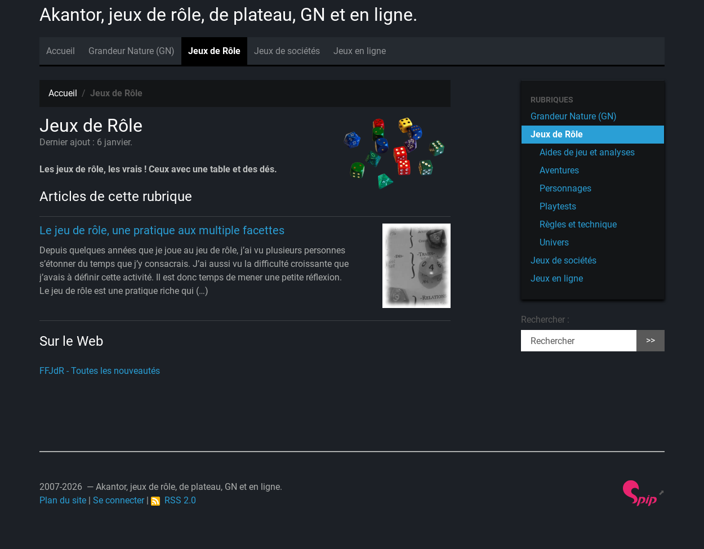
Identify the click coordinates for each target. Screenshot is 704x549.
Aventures (559, 170)
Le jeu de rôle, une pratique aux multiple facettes (161, 230)
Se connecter (118, 500)
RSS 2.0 (173, 500)
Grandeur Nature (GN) (131, 51)
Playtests (558, 206)
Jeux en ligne (359, 51)
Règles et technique (578, 224)
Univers (554, 242)
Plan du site (62, 500)
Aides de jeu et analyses (587, 152)
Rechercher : (545, 319)
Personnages (565, 188)
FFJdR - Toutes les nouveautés (99, 370)
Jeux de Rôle (214, 51)
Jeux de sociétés (287, 51)
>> (650, 340)
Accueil (60, 51)
